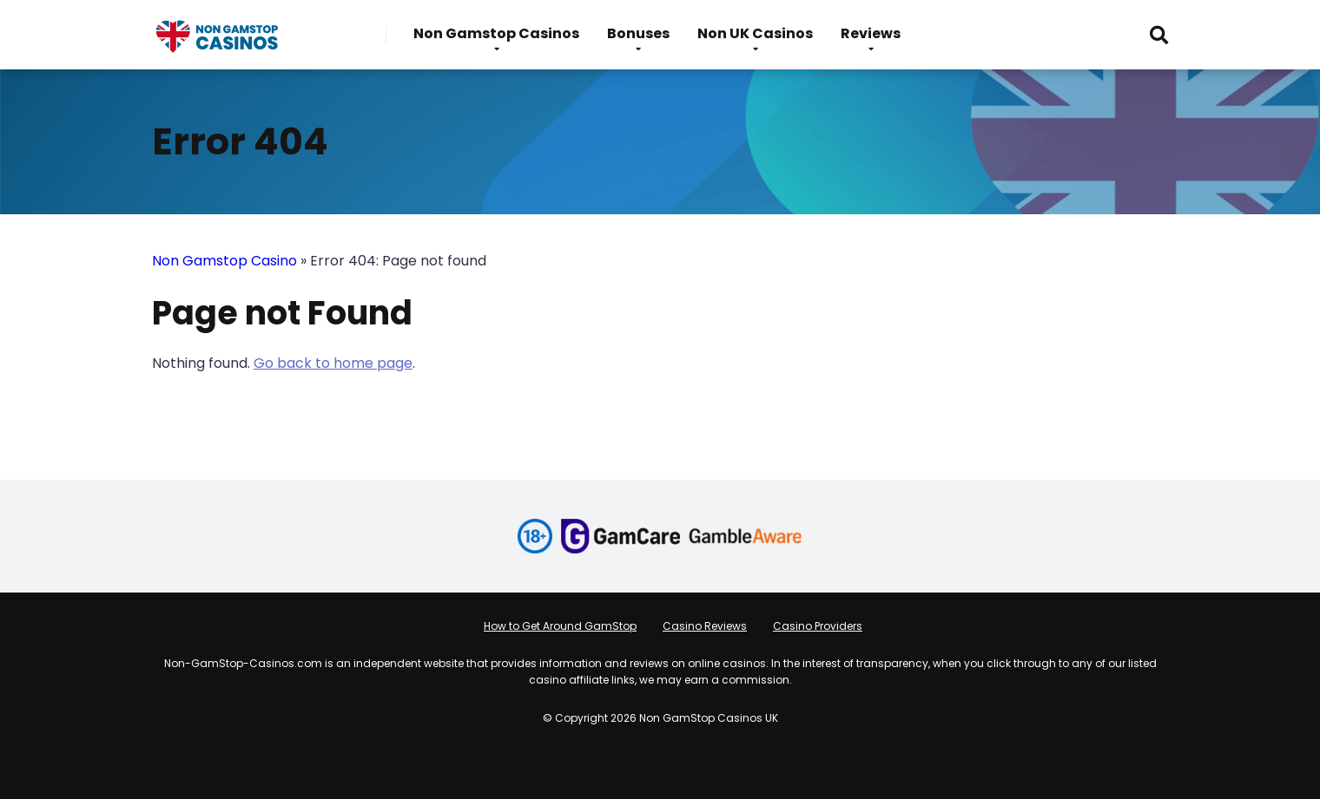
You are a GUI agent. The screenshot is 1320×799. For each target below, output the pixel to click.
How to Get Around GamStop (560, 626)
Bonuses (638, 33)
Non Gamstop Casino (224, 261)
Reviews (871, 33)
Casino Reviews (705, 626)
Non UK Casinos (755, 33)
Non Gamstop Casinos (496, 33)
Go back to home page (333, 363)
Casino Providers (817, 626)
